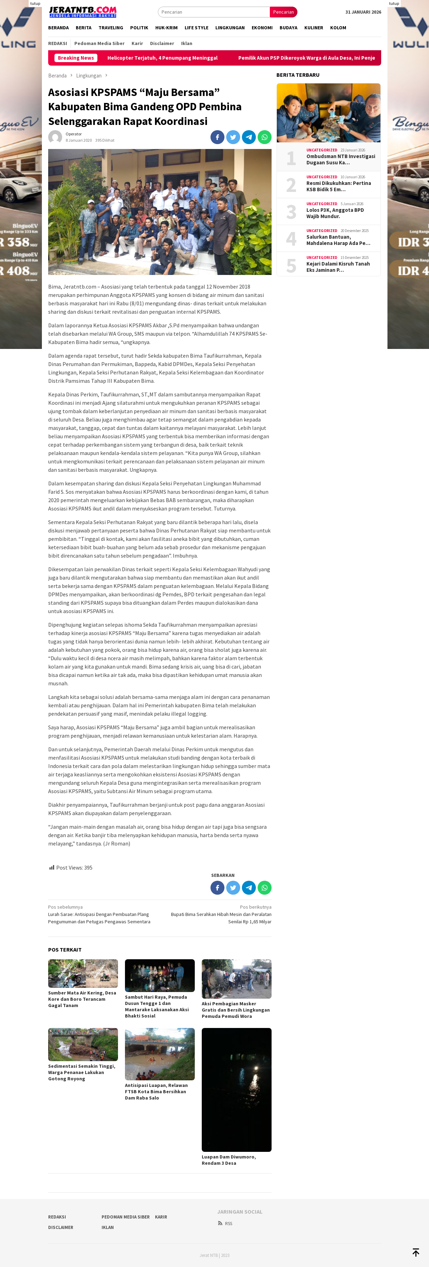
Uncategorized (321, 150)
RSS (224, 1224)
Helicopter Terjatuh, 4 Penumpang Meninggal (173, 58)
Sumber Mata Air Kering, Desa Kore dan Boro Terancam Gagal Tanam (82, 999)
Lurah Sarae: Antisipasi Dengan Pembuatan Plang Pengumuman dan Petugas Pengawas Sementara (101, 914)
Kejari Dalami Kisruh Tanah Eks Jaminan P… (338, 267)
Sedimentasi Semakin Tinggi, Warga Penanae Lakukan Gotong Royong (81, 1072)
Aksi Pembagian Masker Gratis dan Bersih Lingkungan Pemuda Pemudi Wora (236, 1009)
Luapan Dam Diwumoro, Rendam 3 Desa (229, 1160)
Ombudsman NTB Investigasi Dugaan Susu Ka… (340, 159)
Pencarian (283, 12)
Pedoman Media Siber (126, 1217)
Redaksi (57, 1217)
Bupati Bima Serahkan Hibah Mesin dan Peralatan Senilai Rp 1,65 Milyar (218, 914)
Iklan (108, 1227)
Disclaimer (60, 1227)
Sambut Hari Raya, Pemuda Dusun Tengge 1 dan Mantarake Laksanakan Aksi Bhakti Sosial (157, 1006)
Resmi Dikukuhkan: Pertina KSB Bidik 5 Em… (338, 186)
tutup (35, 3)
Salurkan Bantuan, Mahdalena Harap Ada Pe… (338, 240)
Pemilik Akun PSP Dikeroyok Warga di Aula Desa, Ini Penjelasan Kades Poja (337, 58)
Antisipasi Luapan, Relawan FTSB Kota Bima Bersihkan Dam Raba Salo (156, 1091)
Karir (161, 1217)
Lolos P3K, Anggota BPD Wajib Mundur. (335, 213)
